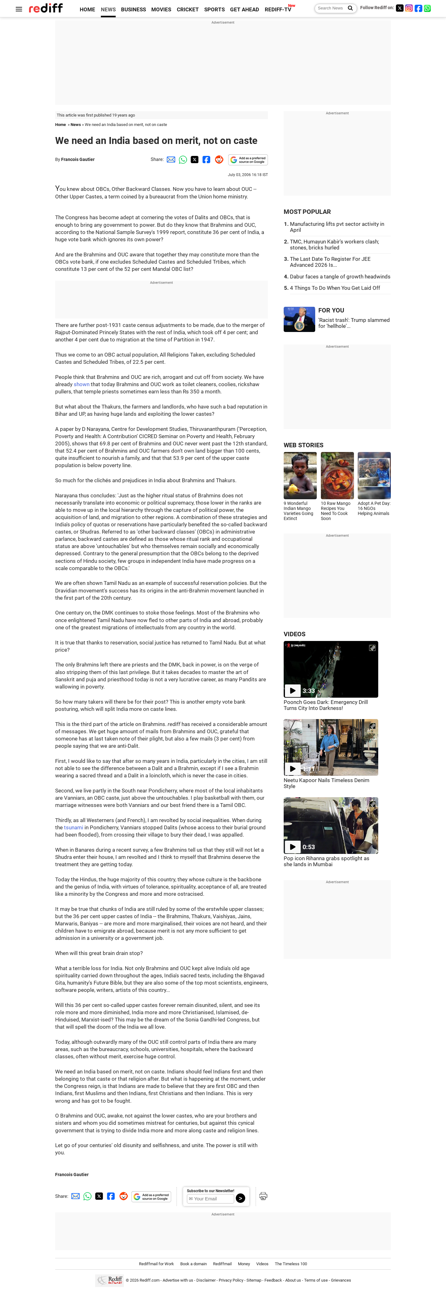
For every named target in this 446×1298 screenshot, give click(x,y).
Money (244, 1263)
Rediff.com (149, 1280)
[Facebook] (418, 8)
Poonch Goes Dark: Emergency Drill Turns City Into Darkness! (326, 705)
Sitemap (253, 1280)
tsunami (73, 828)
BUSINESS (133, 10)
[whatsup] (428, 8)
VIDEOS (294, 634)
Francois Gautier (78, 159)
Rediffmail (222, 1263)
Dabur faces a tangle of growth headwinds (340, 277)
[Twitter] (399, 8)
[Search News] (348, 8)
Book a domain (193, 1263)
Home (60, 124)
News (76, 124)
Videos (262, 1263)
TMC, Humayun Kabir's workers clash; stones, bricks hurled (334, 245)
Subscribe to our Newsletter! (210, 1191)
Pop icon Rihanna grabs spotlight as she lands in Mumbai (326, 861)
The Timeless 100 (291, 1263)
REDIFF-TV (278, 10)
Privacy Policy (231, 1280)
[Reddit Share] (218, 159)
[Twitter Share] (194, 159)
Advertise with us (178, 1280)
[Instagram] (409, 8)
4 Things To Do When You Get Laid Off (335, 288)
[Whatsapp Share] (182, 159)
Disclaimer (206, 1280)
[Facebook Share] (206, 159)
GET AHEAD (244, 10)
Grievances (341, 1280)
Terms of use (316, 1280)
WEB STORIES (303, 445)
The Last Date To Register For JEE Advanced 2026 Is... (330, 262)
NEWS (108, 10)
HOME (87, 10)
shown (82, 384)
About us (293, 1280)
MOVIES (161, 10)
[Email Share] (170, 159)
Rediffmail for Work (156, 1263)
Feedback (273, 1280)
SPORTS (214, 10)
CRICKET (188, 10)
